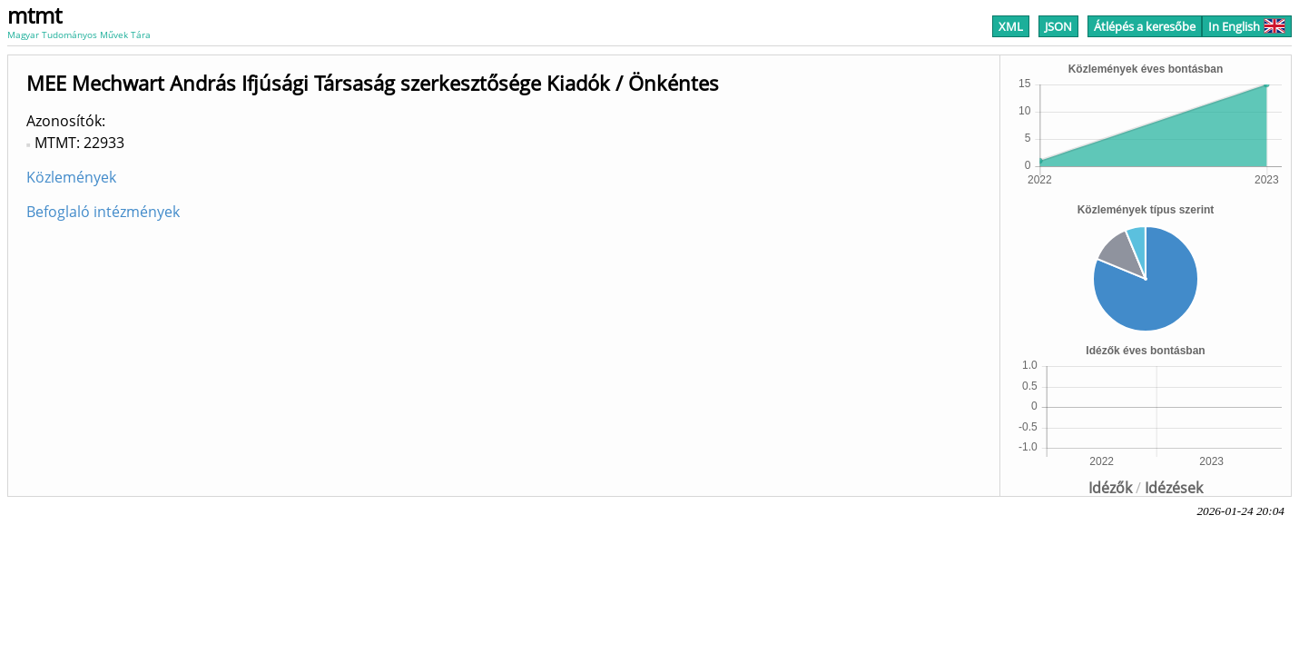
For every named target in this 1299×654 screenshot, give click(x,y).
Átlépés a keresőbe (1145, 26)
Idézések (1174, 488)
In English (1246, 26)
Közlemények (71, 177)
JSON (1058, 26)
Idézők (1110, 488)
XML (1011, 26)
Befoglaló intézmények (103, 212)
